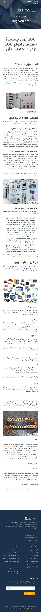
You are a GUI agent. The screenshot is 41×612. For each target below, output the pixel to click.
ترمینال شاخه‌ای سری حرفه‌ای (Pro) (12, 562)
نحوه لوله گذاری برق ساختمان (26, 256)
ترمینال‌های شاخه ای (14, 550)
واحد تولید (35, 555)
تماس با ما (35, 569)
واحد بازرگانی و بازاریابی (32, 564)
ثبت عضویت (29, 593)
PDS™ (24, 608)
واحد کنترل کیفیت (33, 558)
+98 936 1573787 (29, 540)
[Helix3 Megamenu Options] (8, 9)
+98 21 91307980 (27, 1)
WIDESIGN (30, 608)
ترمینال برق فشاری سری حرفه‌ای (11, 558)
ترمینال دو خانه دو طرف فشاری (12, 555)
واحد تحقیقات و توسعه (32, 561)
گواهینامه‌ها (35, 552)
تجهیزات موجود (9, 446)
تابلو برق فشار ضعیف (10, 173)
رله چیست (35, 358)
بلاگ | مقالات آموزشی (32, 567)
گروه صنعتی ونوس (33, 550)
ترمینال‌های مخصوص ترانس (13, 552)
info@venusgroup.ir (29, 535)
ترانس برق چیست (10, 377)
